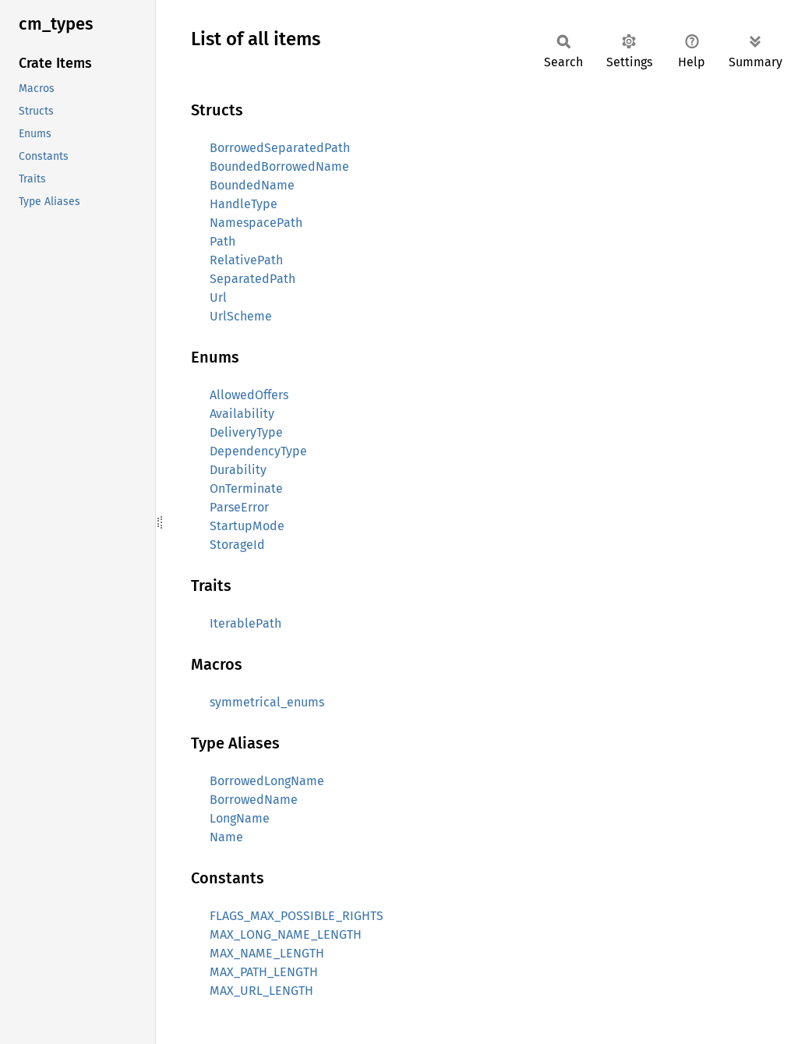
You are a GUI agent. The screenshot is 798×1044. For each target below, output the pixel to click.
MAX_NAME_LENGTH (267, 953)
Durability (238, 469)
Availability (242, 413)
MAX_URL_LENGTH (261, 990)
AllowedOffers (249, 395)
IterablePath (245, 623)
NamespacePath (256, 222)
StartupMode (247, 525)
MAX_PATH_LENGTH (264, 971)
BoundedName (252, 185)
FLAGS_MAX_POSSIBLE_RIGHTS (296, 915)
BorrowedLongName (267, 780)
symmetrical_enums (267, 702)
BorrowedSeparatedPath (280, 147)
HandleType (243, 203)
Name (226, 837)
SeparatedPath (252, 278)
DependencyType (258, 451)
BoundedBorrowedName (279, 166)
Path (222, 241)
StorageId (237, 544)
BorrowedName (254, 799)
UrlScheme (241, 316)
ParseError (239, 507)
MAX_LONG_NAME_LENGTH (286, 934)
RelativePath (246, 260)
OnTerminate (246, 488)
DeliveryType (246, 432)
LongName (240, 818)
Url (218, 297)
